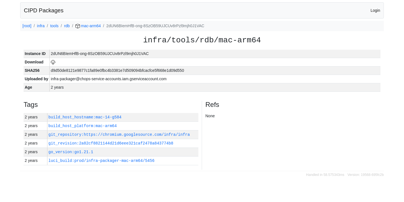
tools (54, 26)
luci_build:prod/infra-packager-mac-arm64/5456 (102, 160)
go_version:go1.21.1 (71, 152)
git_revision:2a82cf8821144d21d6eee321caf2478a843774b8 (111, 143)
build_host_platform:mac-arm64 (83, 125)
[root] (26, 26)
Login (375, 10)
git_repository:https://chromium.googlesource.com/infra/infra (119, 134)
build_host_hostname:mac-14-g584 (85, 117)
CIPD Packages (43, 10)
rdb (67, 26)
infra (41, 26)
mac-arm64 (88, 26)
